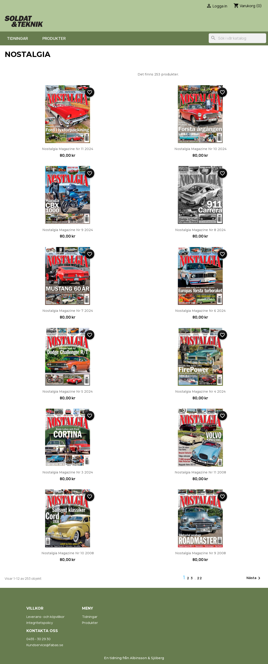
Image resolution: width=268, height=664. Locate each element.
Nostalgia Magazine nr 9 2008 (200, 553)
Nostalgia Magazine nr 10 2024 (200, 149)
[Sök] (237, 38)
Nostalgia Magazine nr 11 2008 (200, 472)
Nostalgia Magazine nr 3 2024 (67, 472)
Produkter (54, 38)
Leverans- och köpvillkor (45, 616)
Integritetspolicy (39, 622)
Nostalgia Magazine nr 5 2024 (67, 391)
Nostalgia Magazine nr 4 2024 (200, 391)
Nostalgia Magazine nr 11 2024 (67, 149)
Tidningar (17, 38)
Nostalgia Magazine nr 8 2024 (200, 230)
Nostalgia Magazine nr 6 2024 (200, 311)
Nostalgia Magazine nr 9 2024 (67, 230)
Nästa (254, 578)
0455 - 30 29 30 (38, 639)
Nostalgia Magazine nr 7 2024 (67, 311)
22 (199, 578)
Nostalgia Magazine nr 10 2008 (67, 553)
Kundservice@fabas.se (44, 645)
